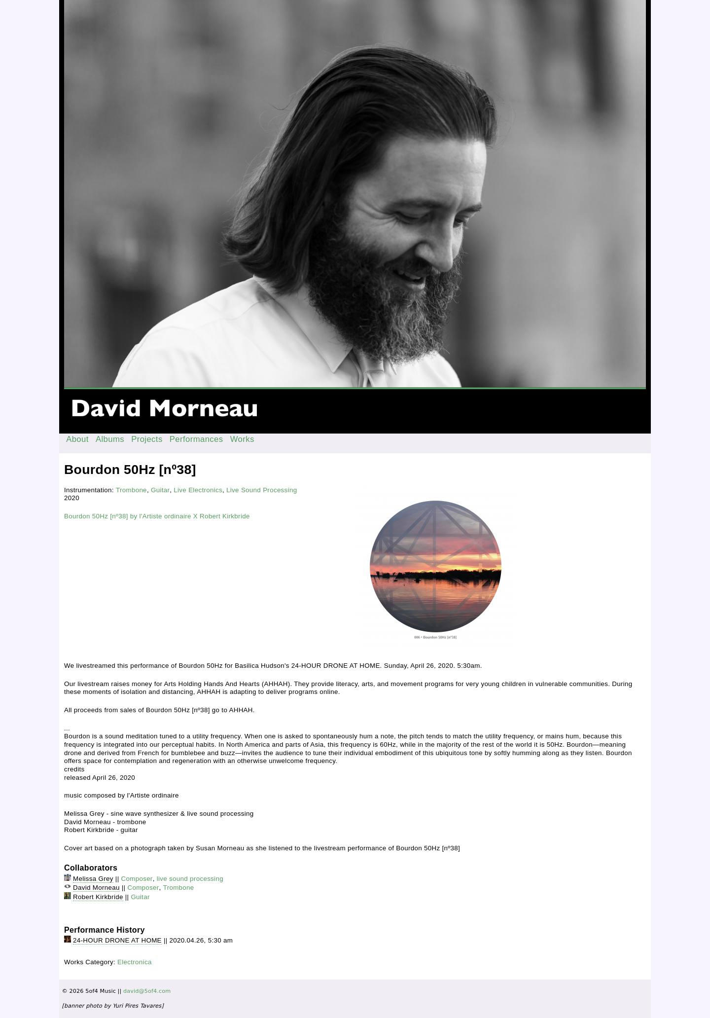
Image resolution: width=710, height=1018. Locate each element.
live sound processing (190, 878)
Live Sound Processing (261, 490)
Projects (147, 439)
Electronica (134, 962)
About (77, 439)
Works (242, 439)
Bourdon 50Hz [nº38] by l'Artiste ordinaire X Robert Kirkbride (157, 516)
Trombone (131, 490)
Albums (110, 439)
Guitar (160, 490)
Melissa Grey (93, 878)
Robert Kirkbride (98, 897)
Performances (196, 439)
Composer (137, 878)
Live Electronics (198, 490)
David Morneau (96, 887)
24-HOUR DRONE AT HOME (117, 940)
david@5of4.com (147, 991)
